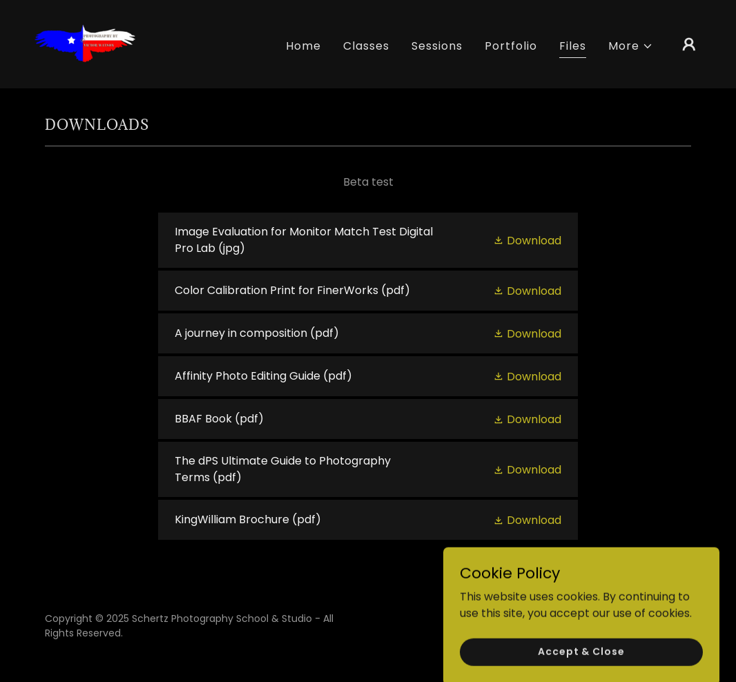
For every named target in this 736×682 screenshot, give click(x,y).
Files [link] (572, 46)
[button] (630, 46)
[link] (84, 43)
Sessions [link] (437, 46)
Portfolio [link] (511, 46)
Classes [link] (366, 46)
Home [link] (303, 46)
